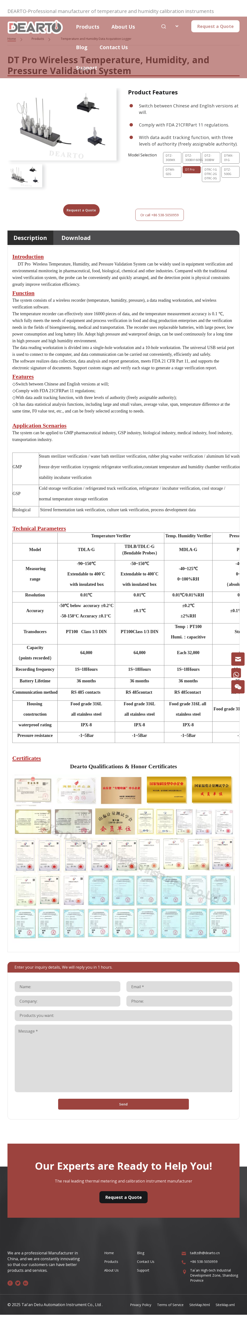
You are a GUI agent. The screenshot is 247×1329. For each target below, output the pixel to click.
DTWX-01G (229, 158)
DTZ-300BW (210, 158)
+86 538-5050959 (205, 1276)
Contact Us (114, 41)
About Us (123, 21)
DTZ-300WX (171, 158)
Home (109, 1266)
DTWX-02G (171, 174)
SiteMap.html (195, 1319)
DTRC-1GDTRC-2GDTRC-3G (210, 184)
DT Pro (191, 171)
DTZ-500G (228, 174)
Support (86, 62)
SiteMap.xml (224, 1319)
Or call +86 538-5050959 (150, 224)
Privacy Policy (129, 1319)
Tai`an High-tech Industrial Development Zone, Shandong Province (214, 1291)
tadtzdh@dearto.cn (207, 1266)
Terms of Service (162, 1319)
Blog (82, 41)
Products (87, 21)
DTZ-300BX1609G (193, 158)
